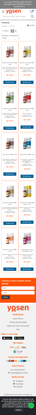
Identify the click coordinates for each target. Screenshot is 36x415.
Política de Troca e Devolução (18, 326)
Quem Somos (18, 319)
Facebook (18, 384)
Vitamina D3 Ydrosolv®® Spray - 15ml (27, 203)
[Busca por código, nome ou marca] (16, 16)
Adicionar (10, 82)
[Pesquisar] (32, 16)
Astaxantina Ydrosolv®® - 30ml (26, 109)
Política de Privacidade (18, 322)
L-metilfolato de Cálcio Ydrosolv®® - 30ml (27, 250)
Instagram (18, 381)
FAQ (18, 329)
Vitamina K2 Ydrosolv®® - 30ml (9, 109)
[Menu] (3, 11)
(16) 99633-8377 (18, 370)
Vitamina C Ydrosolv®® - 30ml (10, 250)
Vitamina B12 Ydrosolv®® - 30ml (10, 63)
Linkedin (18, 387)
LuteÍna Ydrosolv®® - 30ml (27, 154)
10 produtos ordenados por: (10, 35)
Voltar (30, 25)
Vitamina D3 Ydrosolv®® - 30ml (27, 63)
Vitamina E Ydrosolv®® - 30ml (10, 203)
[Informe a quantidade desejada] (9, 78)
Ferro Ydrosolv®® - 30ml (10, 154)
